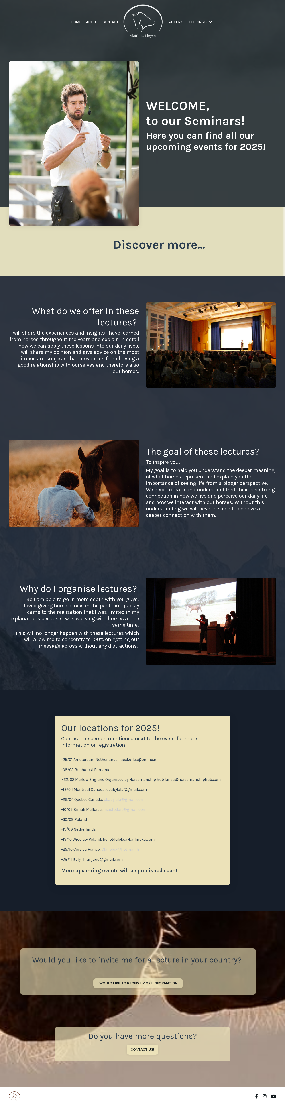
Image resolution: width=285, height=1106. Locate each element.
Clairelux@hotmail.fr (121, 849)
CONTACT (110, 22)
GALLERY (174, 22)
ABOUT (92, 22)
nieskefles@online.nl (138, 759)
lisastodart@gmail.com (125, 809)
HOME (76, 22)
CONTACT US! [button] (143, 1049)
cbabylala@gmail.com (127, 789)
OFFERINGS (199, 22)
